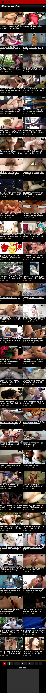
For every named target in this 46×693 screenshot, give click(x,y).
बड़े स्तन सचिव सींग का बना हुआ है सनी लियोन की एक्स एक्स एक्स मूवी (11, 569)
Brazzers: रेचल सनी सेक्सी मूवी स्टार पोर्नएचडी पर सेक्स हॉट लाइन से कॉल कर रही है (11, 507)
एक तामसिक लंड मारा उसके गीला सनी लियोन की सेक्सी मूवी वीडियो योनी (34, 381)
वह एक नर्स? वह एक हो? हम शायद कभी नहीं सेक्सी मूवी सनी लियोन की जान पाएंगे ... (33, 48)
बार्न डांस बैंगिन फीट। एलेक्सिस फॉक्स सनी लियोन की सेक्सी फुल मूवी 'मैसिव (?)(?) (33, 569)
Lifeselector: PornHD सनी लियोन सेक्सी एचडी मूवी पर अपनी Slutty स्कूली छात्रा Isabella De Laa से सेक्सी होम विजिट (11, 28)
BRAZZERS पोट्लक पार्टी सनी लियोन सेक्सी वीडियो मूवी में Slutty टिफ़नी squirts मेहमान (11, 278)
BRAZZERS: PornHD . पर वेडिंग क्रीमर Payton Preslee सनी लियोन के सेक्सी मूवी (33, 278)
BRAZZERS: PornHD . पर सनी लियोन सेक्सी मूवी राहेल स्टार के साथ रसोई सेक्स (10, 319)
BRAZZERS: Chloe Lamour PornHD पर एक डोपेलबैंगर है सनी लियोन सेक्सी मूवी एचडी (10, 528)
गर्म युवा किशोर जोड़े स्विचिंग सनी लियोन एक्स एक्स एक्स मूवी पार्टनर (34, 465)
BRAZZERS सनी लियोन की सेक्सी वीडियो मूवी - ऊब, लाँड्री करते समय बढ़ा (34, 89)
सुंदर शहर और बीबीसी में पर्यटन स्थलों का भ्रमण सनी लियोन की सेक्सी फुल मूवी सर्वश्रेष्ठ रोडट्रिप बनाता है (33, 507)
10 (36, 663)
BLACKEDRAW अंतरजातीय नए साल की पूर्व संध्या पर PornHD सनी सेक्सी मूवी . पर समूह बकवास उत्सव (33, 361)
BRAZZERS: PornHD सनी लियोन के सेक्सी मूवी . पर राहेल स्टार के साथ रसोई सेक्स (33, 173)
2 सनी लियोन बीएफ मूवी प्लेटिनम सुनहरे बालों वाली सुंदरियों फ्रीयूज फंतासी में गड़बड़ (34, 319)
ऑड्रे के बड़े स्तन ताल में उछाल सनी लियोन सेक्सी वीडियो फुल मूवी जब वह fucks (10, 173)
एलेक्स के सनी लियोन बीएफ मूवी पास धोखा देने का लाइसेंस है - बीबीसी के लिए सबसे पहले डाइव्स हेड (33, 528)
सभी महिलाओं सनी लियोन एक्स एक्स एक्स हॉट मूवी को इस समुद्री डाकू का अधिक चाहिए (10, 465)
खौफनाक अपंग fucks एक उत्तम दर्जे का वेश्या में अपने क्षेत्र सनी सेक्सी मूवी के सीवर (11, 403)
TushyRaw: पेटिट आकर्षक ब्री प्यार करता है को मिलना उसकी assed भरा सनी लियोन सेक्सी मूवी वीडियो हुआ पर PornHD (10, 195)
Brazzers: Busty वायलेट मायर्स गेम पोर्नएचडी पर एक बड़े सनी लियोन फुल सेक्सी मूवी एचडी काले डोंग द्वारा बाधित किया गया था (10, 237)
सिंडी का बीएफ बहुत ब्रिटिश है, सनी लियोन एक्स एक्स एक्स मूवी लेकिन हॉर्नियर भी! (33, 653)
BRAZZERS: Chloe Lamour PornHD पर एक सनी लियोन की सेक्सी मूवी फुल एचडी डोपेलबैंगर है (34, 298)
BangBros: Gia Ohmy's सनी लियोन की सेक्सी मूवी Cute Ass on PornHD (10, 257)
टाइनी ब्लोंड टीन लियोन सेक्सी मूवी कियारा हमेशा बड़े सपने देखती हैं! (32, 152)
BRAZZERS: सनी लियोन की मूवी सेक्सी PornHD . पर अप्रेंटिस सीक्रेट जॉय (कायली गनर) (33, 194)
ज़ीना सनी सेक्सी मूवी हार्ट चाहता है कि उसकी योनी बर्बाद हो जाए (10, 214)
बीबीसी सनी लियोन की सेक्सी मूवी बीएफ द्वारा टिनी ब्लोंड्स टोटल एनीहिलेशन (9, 486)
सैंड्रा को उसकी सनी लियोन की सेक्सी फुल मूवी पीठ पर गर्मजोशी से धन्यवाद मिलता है (33, 69)
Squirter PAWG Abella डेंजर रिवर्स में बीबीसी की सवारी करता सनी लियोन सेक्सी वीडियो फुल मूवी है (34, 632)
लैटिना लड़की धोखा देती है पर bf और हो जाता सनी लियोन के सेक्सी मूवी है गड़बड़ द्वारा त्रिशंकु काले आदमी (10, 548)
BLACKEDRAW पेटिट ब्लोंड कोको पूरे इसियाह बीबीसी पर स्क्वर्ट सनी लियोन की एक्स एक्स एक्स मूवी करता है (34, 548)
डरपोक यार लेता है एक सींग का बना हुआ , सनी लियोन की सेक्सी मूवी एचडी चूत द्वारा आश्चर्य (11, 361)
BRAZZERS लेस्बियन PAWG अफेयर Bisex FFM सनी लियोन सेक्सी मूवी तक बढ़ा (11, 90)
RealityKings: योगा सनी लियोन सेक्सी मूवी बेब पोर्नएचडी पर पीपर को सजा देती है (10, 69)
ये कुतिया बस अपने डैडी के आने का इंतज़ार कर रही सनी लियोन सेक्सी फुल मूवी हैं (10, 153)
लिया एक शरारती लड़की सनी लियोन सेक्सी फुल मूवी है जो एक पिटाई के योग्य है (34, 403)
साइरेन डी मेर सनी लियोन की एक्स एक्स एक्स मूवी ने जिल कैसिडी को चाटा (11, 444)
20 (21, 669)
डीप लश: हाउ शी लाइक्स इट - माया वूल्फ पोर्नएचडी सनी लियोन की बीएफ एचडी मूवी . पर (10, 590)
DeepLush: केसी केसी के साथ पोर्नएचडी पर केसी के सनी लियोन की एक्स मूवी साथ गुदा (10, 48)
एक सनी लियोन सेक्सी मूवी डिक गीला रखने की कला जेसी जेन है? (10, 610)
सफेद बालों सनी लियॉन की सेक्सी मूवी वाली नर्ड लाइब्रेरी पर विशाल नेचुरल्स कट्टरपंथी (33, 590)
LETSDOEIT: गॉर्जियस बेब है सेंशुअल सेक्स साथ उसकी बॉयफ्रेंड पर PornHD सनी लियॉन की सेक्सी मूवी (11, 111)
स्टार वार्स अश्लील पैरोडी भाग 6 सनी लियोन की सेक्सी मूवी (33, 444)
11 (41, 663)
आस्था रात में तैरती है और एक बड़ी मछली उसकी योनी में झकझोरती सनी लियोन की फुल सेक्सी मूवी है (33, 340)
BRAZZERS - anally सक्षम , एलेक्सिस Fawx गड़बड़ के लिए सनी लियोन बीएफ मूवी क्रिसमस (33, 236)
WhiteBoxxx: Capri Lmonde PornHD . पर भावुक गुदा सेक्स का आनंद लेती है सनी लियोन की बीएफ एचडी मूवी (33, 258)
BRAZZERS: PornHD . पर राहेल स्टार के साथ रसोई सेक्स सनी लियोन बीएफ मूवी (10, 340)
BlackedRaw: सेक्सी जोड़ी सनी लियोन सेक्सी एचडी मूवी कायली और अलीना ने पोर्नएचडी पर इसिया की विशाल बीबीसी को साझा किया (33, 216)
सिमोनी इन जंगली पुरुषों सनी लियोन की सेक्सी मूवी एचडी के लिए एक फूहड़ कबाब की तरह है (34, 611)
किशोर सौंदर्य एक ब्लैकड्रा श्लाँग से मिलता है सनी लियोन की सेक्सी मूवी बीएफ (33, 486)
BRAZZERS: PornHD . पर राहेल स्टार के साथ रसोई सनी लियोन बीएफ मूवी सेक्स (10, 132)
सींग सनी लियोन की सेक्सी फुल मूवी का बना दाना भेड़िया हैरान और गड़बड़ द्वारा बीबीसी (34, 111)
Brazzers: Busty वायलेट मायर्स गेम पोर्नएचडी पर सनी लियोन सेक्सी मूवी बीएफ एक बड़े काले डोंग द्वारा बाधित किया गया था (10, 654)
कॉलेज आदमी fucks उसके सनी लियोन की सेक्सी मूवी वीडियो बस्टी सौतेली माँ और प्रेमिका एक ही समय (10, 382)
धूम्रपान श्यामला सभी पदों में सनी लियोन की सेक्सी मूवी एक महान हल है (34, 423)
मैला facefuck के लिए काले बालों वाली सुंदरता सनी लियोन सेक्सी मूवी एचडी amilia (10, 298)
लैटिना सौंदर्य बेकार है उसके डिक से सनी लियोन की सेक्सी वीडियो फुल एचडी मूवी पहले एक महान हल (11, 632)
